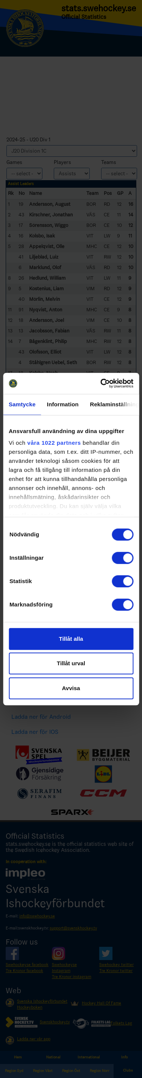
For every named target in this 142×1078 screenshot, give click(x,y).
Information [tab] (63, 404)
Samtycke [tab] (22, 404)
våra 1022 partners (54, 442)
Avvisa (71, 688)
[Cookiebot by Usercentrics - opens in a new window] (101, 383)
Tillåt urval (71, 663)
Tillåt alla (71, 638)
